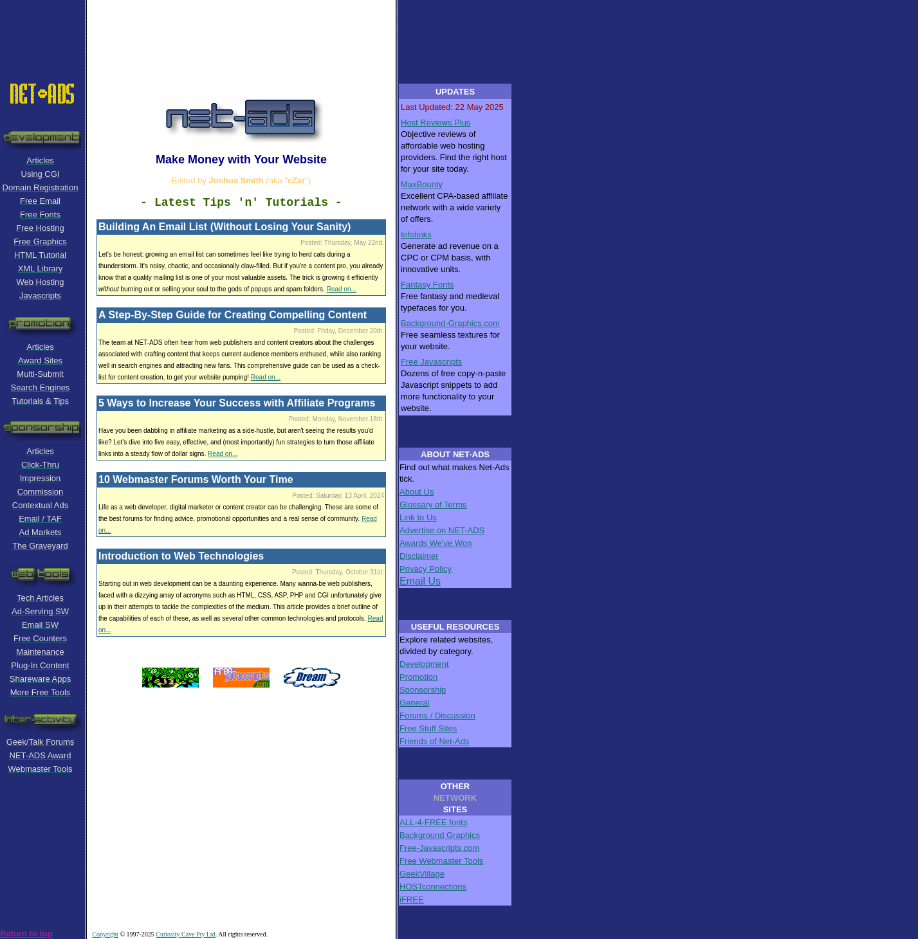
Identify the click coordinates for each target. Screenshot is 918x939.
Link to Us (418, 517)
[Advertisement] (257, 29)
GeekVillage (422, 874)
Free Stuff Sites (428, 728)
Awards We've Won (435, 543)
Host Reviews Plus (435, 122)
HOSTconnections (432, 886)
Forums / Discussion (437, 715)
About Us (416, 492)
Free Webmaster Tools (441, 861)
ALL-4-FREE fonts (433, 822)
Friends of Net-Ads (434, 741)
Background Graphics (439, 835)
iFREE (411, 899)
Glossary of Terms (433, 504)
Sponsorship (422, 690)
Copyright (105, 934)
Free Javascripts (431, 362)
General (414, 702)
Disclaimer (419, 556)
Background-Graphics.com (450, 323)
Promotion (418, 677)
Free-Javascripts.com (439, 848)
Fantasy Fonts (427, 284)
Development (424, 664)
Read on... (341, 289)
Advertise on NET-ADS (441, 530)
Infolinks (416, 234)
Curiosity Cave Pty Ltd (186, 934)
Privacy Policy (425, 569)
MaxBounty (422, 184)
